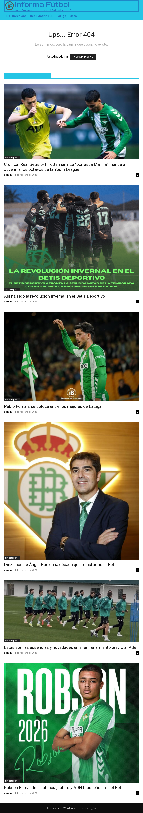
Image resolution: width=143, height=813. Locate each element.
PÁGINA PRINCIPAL (83, 57)
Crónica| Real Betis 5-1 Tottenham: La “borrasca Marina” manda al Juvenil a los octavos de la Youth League (65, 167)
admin (8, 174)
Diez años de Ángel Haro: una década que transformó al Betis (61, 564)
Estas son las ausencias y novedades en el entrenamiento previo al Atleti (71, 647)
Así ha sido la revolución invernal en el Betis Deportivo (54, 296)
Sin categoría (12, 157)
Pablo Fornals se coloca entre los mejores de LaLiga (52, 406)
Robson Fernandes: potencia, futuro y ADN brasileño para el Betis (64, 787)
